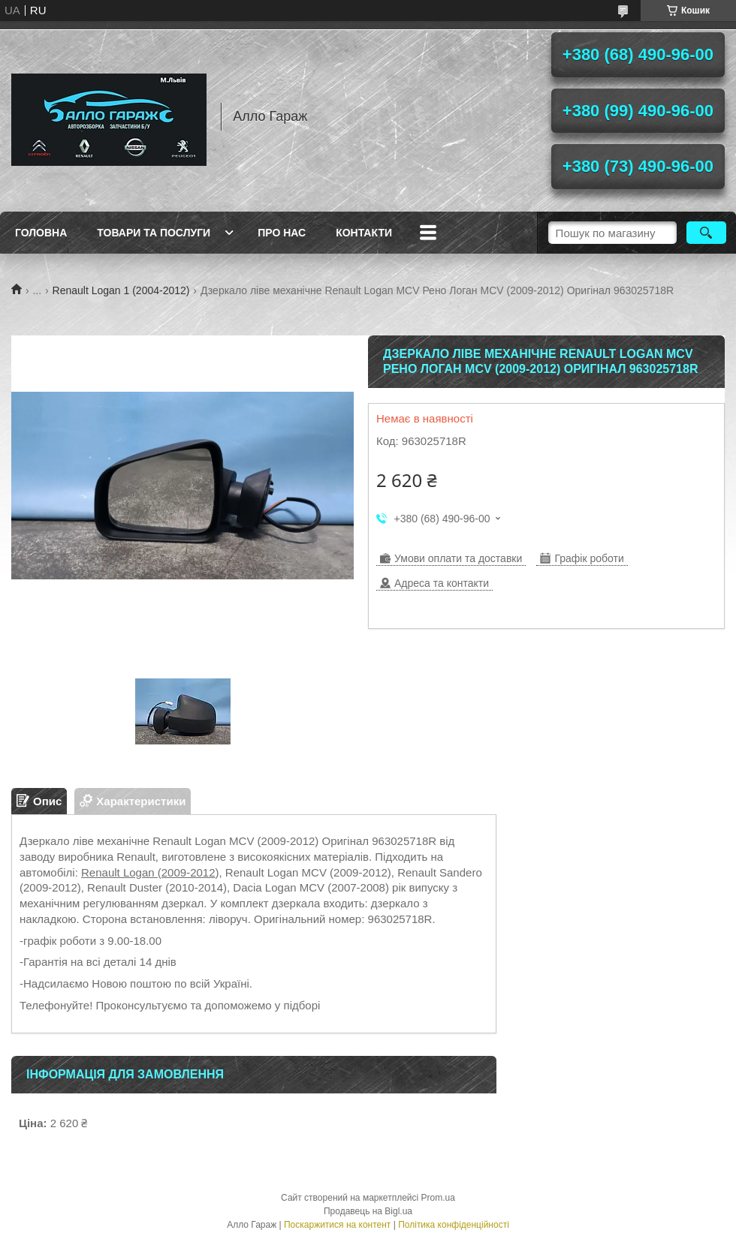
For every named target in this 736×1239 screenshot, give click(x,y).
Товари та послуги (153, 233)
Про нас (282, 233)
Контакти (364, 233)
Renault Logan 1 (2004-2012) (121, 290)
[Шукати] (706, 232)
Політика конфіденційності (453, 1224)
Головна (41, 233)
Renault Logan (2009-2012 (148, 872)
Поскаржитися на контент (337, 1224)
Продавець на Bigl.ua (368, 1211)
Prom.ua (438, 1197)
